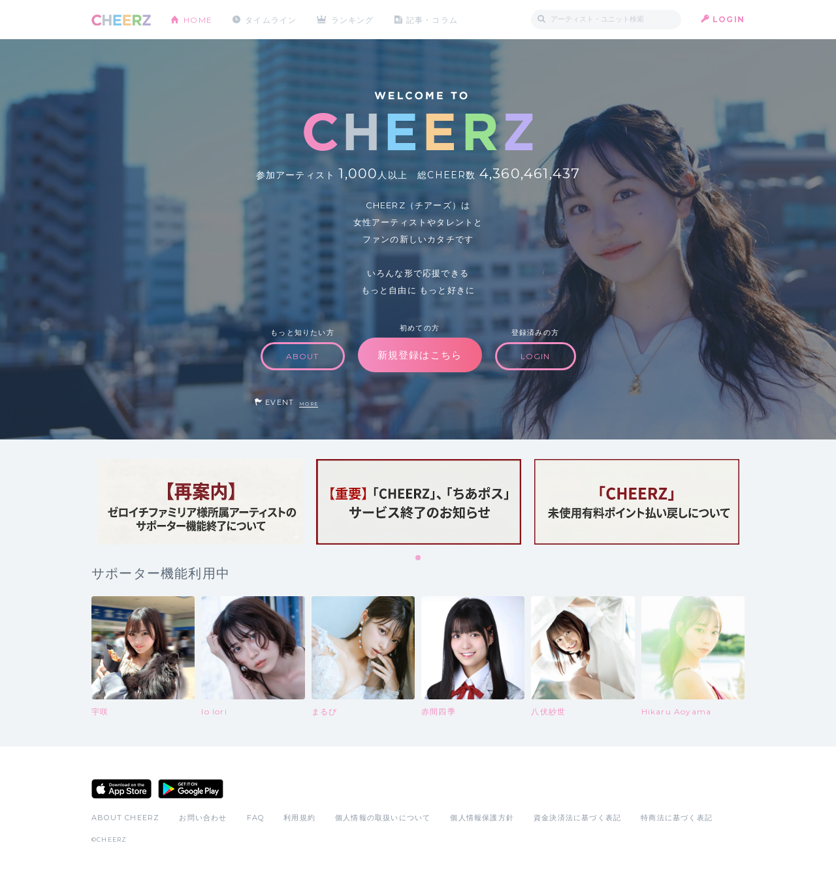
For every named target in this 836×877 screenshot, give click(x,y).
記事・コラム (432, 19)
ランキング (353, 19)
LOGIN (729, 19)
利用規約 (299, 817)
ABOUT (302, 356)
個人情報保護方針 (482, 817)
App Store (121, 789)
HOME (198, 19)
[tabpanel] (200, 502)
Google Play (190, 789)
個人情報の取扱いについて (382, 817)
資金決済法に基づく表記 (577, 817)
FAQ (256, 817)
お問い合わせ (203, 817)
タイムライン (271, 19)
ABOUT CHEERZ (125, 817)
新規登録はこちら (420, 355)
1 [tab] (418, 558)
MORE (308, 404)
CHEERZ (121, 19)
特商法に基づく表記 (677, 817)
